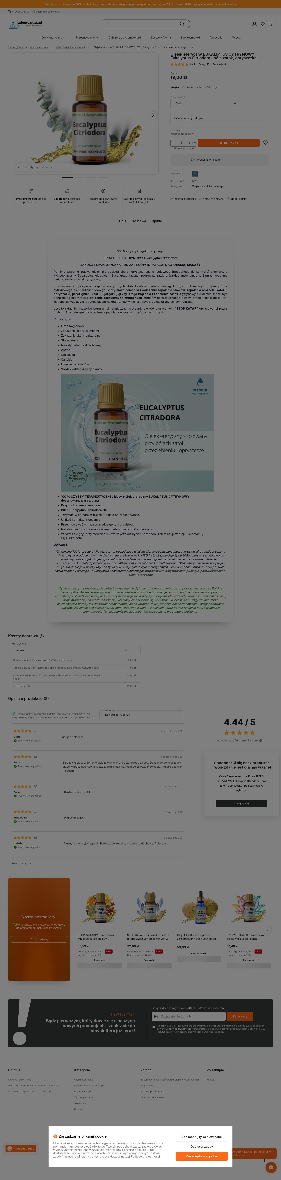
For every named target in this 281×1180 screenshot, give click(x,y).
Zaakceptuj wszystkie (202, 1156)
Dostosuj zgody (202, 1146)
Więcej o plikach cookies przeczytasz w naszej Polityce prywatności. (113, 1156)
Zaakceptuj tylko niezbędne (202, 1137)
